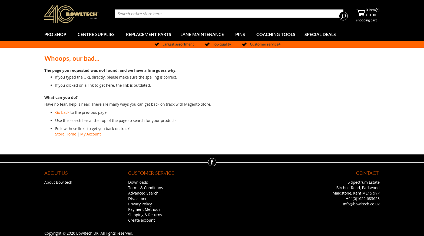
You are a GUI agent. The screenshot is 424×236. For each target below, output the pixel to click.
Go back (62, 112)
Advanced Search (143, 193)
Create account (141, 220)
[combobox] (229, 13)
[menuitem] (56, 34)
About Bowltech (58, 182)
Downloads (138, 182)
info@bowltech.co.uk (361, 203)
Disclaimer (137, 198)
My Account (90, 134)
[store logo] (71, 14)
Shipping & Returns (145, 214)
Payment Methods (144, 209)
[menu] (212, 34)
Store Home (65, 134)
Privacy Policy (140, 203)
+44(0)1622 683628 (363, 198)
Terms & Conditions (145, 187)
